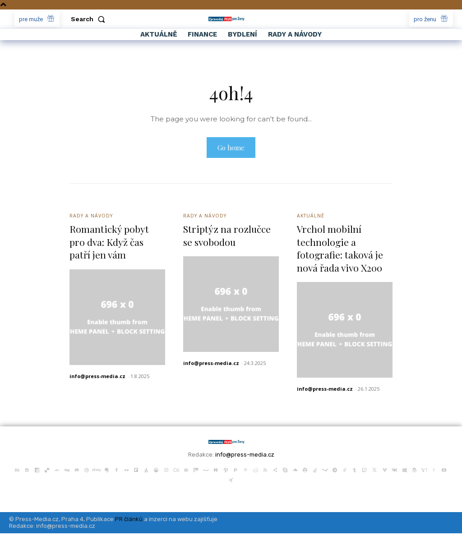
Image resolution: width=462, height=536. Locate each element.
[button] (90, 18)
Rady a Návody (92, 217)
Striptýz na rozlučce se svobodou (228, 238)
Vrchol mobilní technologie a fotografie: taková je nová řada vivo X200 (341, 251)
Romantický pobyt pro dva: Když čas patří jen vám (109, 244)
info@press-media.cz (97, 378)
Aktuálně (311, 217)
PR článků (129, 521)
